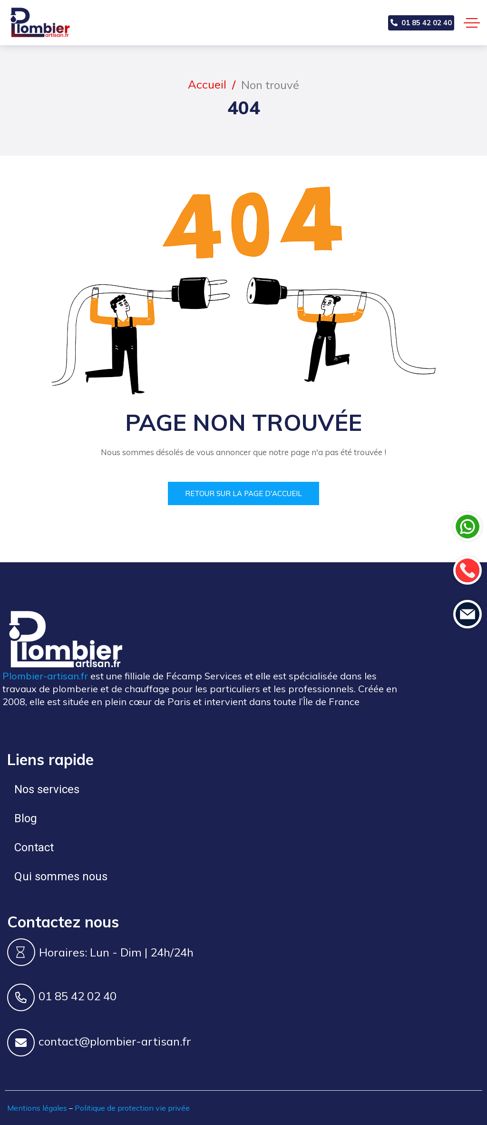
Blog (25, 818)
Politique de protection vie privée (132, 1108)
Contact (34, 847)
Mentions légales (37, 1108)
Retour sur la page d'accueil (243, 493)
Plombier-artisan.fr (45, 676)
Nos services (46, 789)
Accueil (207, 84)
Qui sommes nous (60, 876)
